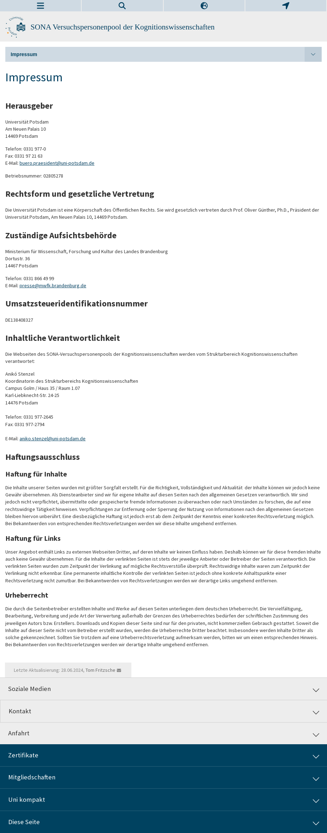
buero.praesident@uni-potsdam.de (57, 163)
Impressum (166, 54)
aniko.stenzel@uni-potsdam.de (53, 438)
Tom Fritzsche (100, 670)
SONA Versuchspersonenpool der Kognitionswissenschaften (123, 27)
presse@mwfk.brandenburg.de (53, 285)
